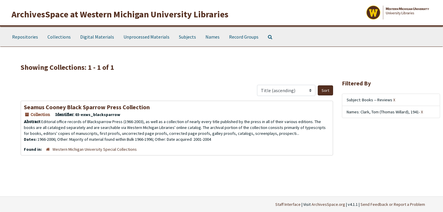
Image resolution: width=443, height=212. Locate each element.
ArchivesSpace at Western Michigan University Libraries (119, 14)
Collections (59, 37)
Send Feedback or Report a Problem (392, 204)
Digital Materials (97, 37)
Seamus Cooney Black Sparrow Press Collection (87, 107)
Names (212, 37)
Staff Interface (288, 204)
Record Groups (243, 37)
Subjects (187, 37)
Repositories (25, 37)
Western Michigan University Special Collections (94, 149)
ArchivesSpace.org (328, 204)
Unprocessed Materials (146, 37)
